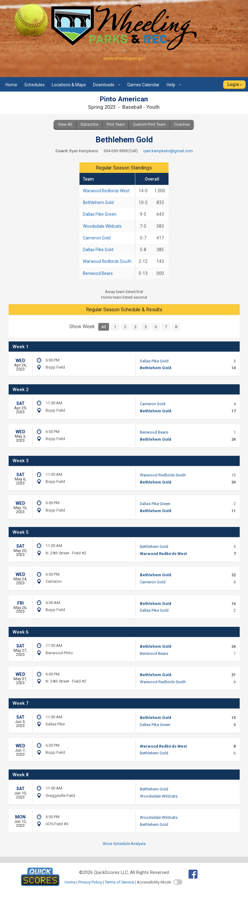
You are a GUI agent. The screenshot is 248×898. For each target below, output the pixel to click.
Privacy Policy (90, 882)
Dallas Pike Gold (98, 249)
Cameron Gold (97, 237)
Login (233, 84)
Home (11, 84)
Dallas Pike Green (99, 214)
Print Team (116, 124)
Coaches (182, 124)
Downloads (107, 84)
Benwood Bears (98, 273)
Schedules (34, 84)
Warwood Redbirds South (107, 261)
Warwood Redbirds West (106, 190)
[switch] (177, 882)
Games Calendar (143, 84)
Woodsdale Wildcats (102, 226)
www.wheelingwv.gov (124, 58)
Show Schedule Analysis (124, 843)
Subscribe (89, 124)
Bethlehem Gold (98, 202)
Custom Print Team (149, 124)
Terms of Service (119, 882)
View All (65, 124)
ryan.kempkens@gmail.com (168, 151)
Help (175, 84)
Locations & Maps (69, 84)
